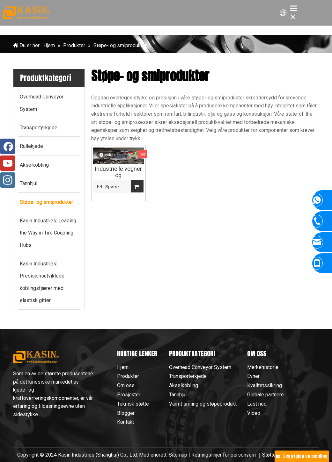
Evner (253, 376)
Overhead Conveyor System (200, 367)
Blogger (126, 413)
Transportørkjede (188, 376)
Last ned (257, 404)
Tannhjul (178, 395)
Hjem (123, 367)
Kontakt (125, 422)
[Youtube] (7, 163)
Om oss (126, 385)
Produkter (128, 376)
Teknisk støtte (133, 404)
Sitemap (178, 455)
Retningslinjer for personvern (224, 455)
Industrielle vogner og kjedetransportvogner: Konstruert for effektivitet (118, 172)
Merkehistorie (262, 367)
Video (253, 413)
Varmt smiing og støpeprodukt (203, 404)
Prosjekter (128, 395)
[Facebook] (7, 146)
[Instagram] (7, 180)
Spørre (106, 186)
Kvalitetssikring (264, 385)
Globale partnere (265, 395)
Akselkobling (183, 385)
